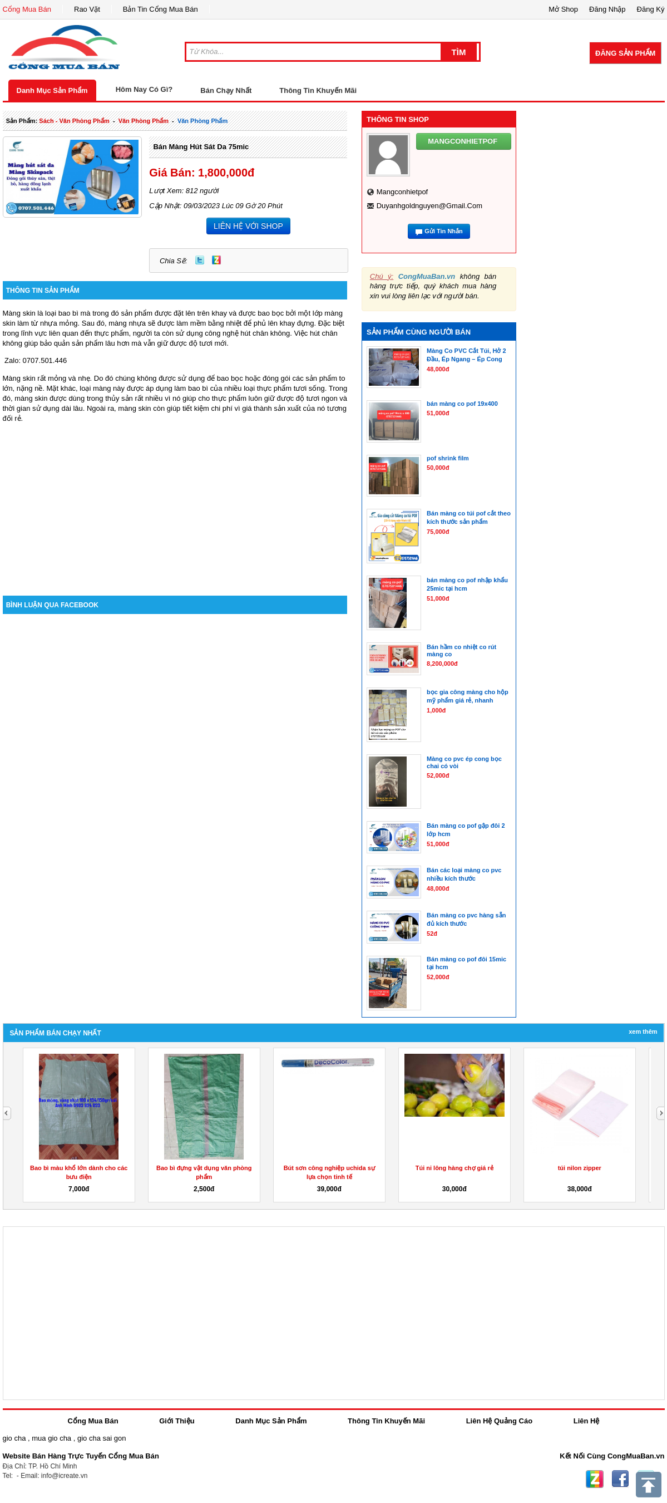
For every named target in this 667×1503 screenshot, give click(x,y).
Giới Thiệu (176, 1421)
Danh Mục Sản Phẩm (52, 90)
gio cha (14, 1438)
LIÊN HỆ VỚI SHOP (248, 226)
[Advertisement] (175, 501)
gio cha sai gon (101, 1438)
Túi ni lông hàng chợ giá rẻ (454, 1168)
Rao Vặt (87, 9)
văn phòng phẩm (143, 120)
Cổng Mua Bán (27, 9)
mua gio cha (51, 1438)
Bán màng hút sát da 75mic (201, 147)
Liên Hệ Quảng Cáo (499, 1421)
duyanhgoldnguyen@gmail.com (429, 206)
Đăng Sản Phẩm (625, 53)
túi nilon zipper (579, 1168)
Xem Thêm (643, 1031)
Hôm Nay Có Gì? (144, 89)
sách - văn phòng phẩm (74, 120)
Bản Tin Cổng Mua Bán (160, 9)
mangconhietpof (402, 192)
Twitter (199, 260)
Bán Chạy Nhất (225, 90)
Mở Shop (563, 9)
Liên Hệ (587, 1421)
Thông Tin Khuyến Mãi (318, 90)
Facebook (620, 1479)
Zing (216, 260)
